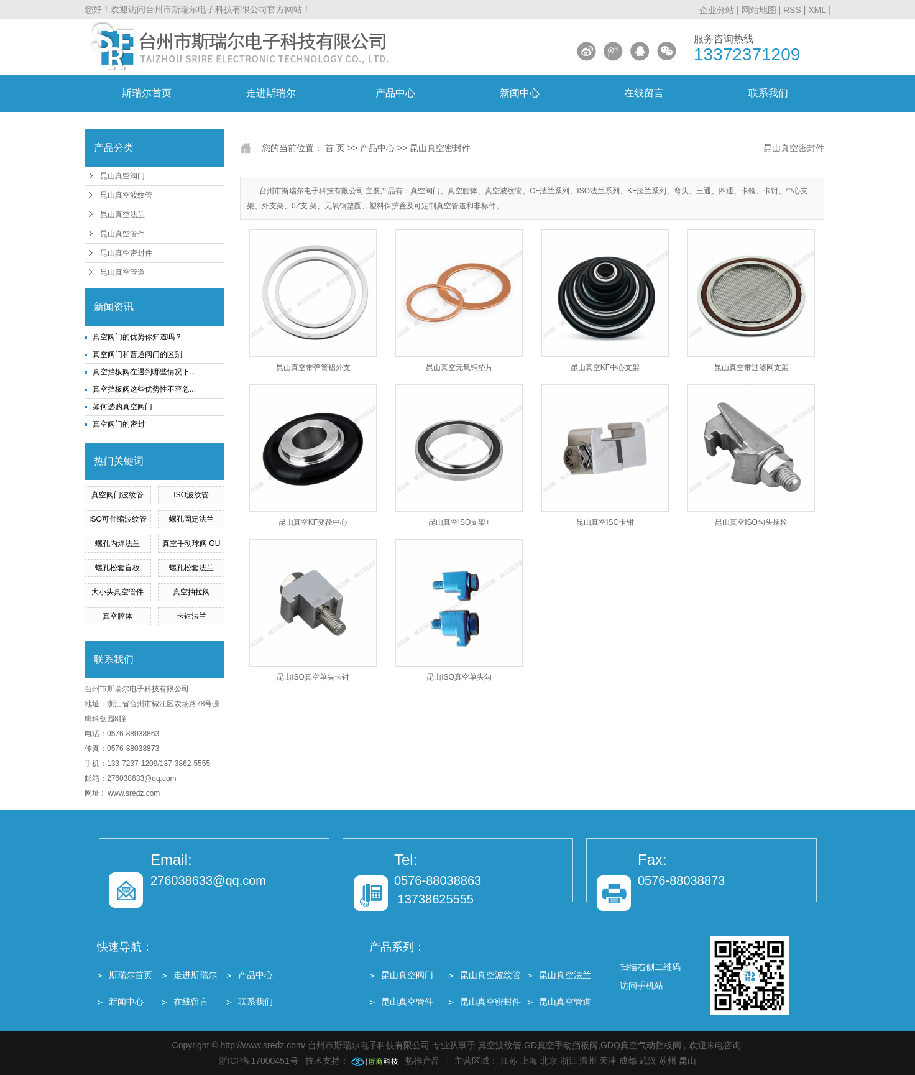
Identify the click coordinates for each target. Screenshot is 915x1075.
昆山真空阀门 (122, 176)
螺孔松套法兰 (191, 567)
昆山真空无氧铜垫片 (459, 367)
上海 (529, 1061)
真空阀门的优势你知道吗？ (137, 337)
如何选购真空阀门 (122, 406)
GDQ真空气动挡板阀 (640, 1045)
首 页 (335, 148)
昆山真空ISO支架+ (459, 522)
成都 (628, 1061)
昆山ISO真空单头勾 (459, 677)
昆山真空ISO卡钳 (605, 522)
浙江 (568, 1061)
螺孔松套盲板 (117, 567)
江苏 (509, 1061)
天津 (608, 1061)
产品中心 (395, 93)
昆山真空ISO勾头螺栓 (751, 522)
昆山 (687, 1061)
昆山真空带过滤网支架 (751, 367)
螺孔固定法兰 (191, 519)
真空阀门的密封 (119, 424)
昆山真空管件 (122, 233)
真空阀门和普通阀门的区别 (137, 354)
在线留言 (644, 93)
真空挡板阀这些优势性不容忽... (144, 389)
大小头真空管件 (117, 592)
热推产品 (422, 1061)
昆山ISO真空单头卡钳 (313, 677)
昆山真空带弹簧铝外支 (313, 367)
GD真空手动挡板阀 (561, 1045)
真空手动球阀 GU (191, 543)
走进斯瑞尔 (271, 93)
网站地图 (760, 10)
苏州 (667, 1061)
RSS (792, 10)
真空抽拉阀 (191, 592)
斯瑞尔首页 (147, 93)
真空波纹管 (500, 1045)
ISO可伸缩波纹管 (118, 519)
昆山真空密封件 (126, 253)
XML (816, 10)
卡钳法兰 (191, 616)
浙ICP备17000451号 (258, 1061)
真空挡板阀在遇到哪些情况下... (144, 371)
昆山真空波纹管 (126, 195)
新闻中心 (520, 93)
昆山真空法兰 (122, 214)
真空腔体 (117, 616)
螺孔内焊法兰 (117, 543)
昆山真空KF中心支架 (605, 367)
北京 (549, 1061)
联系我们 (768, 93)
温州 (588, 1061)
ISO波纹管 (191, 495)
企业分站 (716, 10)
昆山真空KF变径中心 (312, 522)
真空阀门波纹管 (117, 495)
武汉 (647, 1061)
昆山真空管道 (122, 272)
